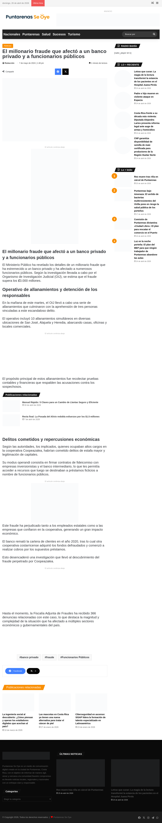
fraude (50, 657)
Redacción (9, 63)
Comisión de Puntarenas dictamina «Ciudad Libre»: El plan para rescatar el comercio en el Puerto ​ (146, 226)
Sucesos (59, 34)
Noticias (7, 46)
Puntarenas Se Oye (62, 817)
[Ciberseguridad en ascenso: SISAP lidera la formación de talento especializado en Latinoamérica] (91, 702)
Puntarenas (31, 34)
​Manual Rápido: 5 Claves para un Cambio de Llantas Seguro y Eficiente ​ (60, 402)
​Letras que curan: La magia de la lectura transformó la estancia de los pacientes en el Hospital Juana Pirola (146, 78)
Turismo (74, 34)
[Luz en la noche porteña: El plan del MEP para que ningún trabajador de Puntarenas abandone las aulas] (123, 246)
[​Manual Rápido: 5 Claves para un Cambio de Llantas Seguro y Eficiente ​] (11, 406)
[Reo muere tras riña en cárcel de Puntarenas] (123, 181)
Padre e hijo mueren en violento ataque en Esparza (146, 96)
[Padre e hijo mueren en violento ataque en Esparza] (123, 100)
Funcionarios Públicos (75, 657)
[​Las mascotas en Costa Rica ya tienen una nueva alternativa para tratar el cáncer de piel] (55, 702)
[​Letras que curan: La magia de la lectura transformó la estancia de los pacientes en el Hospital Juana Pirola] (123, 78)
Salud (46, 34)
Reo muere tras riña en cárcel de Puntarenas (79, 790)
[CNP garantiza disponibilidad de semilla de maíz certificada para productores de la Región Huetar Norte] (123, 145)
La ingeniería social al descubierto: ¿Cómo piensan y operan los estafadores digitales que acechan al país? (17, 720)
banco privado (29, 657)
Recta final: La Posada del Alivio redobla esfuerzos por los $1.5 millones (61, 416)
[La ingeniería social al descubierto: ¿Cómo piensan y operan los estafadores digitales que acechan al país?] (18, 702)
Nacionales (11, 34)
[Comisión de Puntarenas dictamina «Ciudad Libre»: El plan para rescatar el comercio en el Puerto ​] (123, 224)
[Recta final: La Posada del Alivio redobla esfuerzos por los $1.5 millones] (11, 420)
